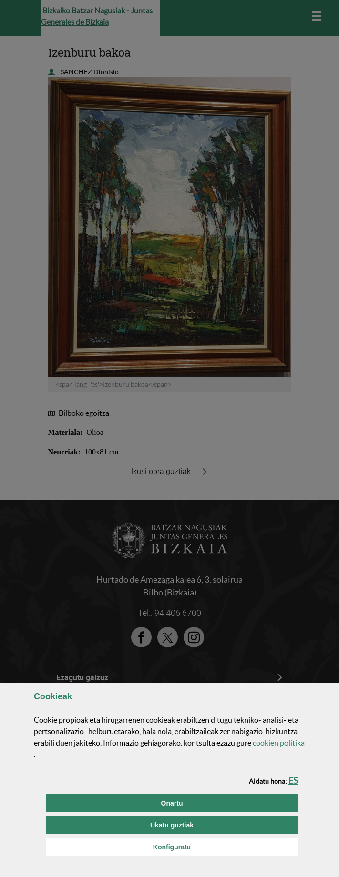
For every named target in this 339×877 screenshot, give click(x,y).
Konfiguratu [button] (220, 846)
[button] (293, 781)
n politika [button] (279, 742)
